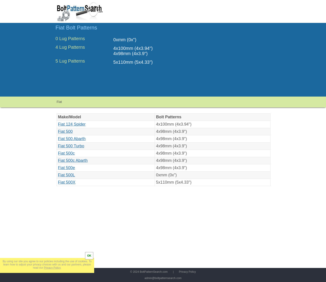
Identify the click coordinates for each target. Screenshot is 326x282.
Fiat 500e (66, 167)
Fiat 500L (66, 175)
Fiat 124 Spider (72, 124)
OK (89, 255)
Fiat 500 (65, 131)
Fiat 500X (66, 182)
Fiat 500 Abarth (72, 138)
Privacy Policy (187, 271)
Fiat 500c (66, 153)
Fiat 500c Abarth (73, 160)
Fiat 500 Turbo (71, 146)
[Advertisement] (232, 62)
